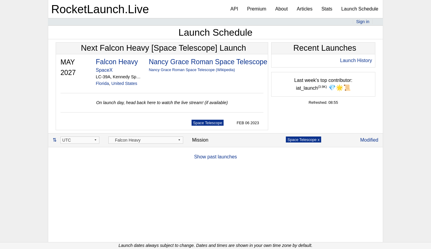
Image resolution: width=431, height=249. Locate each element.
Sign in (362, 21)
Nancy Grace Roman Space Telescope (208, 62)
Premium (256, 8)
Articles (304, 8)
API (234, 8)
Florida (102, 83)
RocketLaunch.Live (100, 9)
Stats (326, 8)
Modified (369, 139)
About (281, 8)
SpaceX (104, 70)
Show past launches (215, 156)
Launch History (356, 60)
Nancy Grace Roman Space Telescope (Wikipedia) (192, 70)
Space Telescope (207, 123)
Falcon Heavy (117, 62)
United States (124, 83)
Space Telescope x (303, 139)
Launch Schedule (359, 8)
